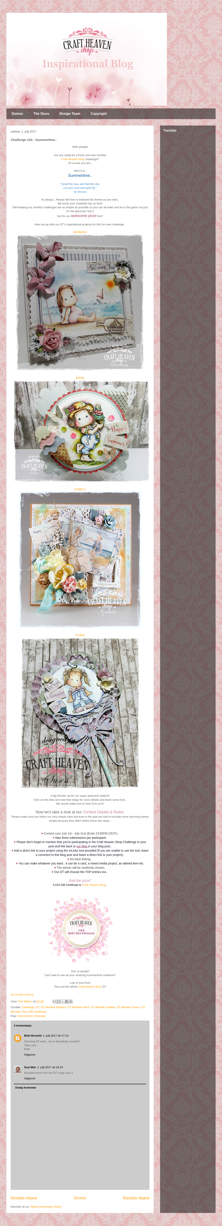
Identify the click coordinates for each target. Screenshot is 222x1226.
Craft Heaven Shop (73, 159)
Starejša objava (136, 1198)
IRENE (80, 378)
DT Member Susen (128, 1007)
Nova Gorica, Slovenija (31, 1016)
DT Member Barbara (53, 1007)
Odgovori (29, 1054)
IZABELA (80, 489)
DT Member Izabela (103, 1007)
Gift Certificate (37, 1011)
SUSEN (80, 635)
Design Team (69, 113)
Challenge (28, 1007)
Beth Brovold (33, 1035)
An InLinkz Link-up (22, 994)
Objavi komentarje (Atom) (45, 1206)
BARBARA (80, 232)
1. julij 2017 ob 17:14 (56, 1035)
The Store (41, 113)
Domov (17, 113)
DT (37, 1007)
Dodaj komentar (25, 1087)
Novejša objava (24, 1198)
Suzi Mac (30, 1067)
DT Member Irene (78, 1007)
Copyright (99, 113)
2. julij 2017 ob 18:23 (50, 1067)
